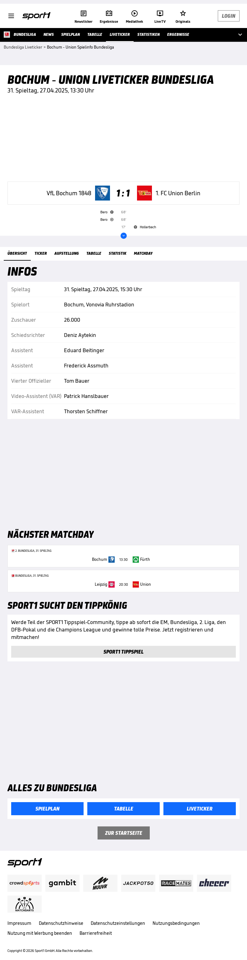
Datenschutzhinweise (61, 923)
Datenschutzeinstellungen (118, 923)
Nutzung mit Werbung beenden (39, 933)
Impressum (19, 923)
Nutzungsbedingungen (176, 923)
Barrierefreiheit (96, 933)
